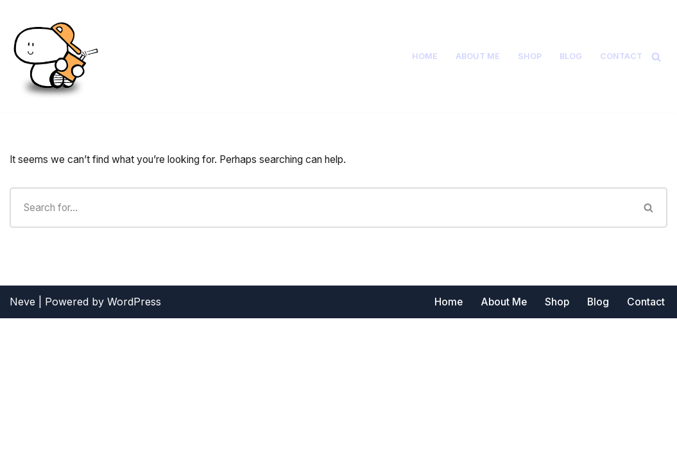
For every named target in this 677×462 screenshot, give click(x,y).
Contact (621, 56)
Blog (571, 56)
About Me (477, 56)
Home (424, 56)
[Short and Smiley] (54, 56)
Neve (22, 445)
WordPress (134, 445)
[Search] (656, 57)
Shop (530, 56)
